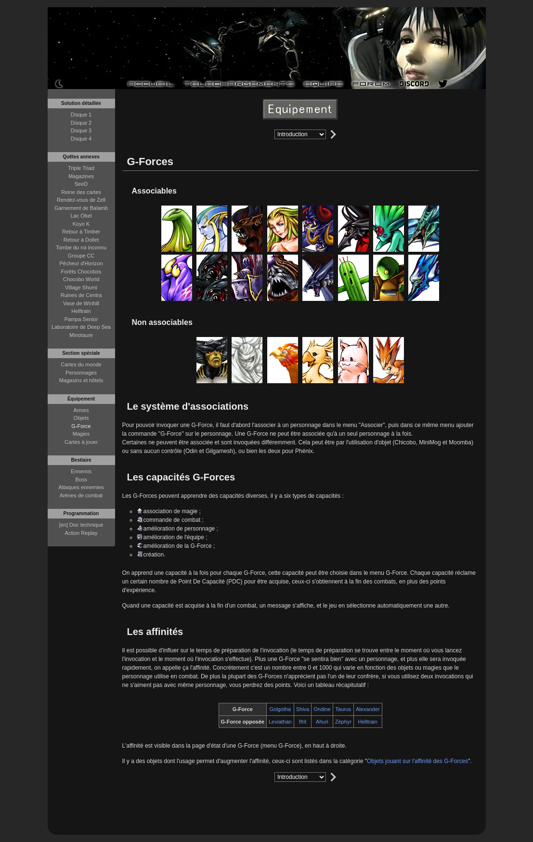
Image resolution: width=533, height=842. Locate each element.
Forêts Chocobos (81, 271)
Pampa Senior (81, 319)
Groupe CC (81, 256)
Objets (81, 418)
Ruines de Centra (81, 295)
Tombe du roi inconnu (81, 247)
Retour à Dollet (81, 240)
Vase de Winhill (81, 303)
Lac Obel (80, 216)
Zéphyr (343, 722)
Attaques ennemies (81, 487)
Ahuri (322, 722)
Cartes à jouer (81, 442)
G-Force (81, 426)
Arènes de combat (81, 495)
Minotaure (81, 335)
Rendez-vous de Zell (81, 200)
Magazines (81, 176)
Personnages (81, 373)
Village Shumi (81, 287)
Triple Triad (81, 168)
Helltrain (81, 311)
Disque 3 (81, 130)
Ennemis (81, 471)
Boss (81, 479)
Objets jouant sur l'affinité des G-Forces (417, 761)
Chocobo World (81, 279)
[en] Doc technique (81, 525)
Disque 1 (81, 114)
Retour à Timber (81, 231)
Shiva (303, 709)
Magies (81, 434)
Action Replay (81, 533)
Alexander (368, 709)
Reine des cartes (81, 192)
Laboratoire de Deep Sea (81, 327)
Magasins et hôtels (81, 380)
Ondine (321, 709)
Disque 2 (81, 123)
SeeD (81, 184)
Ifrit (302, 722)
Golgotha (280, 709)
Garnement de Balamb (81, 208)
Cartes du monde (81, 364)
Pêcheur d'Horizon (81, 263)
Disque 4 (81, 139)
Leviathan (280, 722)
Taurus (343, 709)
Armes (81, 410)
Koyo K (81, 224)
